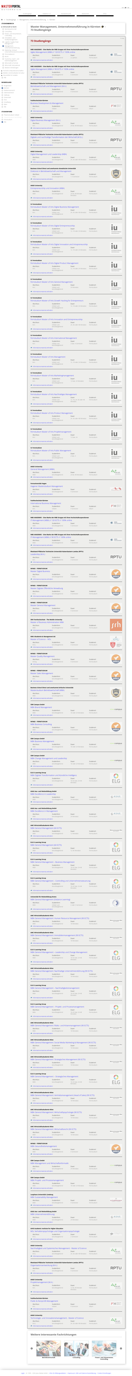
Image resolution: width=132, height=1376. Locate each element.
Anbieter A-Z (47, 14)
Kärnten (52, 20)
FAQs (105, 14)
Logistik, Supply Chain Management (12, 43)
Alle (5, 78)
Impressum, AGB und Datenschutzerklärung (82, 1373)
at (125, 8)
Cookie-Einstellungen (104, 1373)
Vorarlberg (7, 102)
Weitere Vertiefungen (11, 68)
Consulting (8, 31)
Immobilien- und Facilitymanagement (11, 39)
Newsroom (85, 14)
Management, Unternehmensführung (32, 20)
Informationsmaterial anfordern (42, 60)
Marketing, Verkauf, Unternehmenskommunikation (14, 51)
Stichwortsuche (66, 14)
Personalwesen (10, 54)
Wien (5, 104)
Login (22, 1373)
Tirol (5, 100)
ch (123, 8)
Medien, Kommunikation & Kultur (13, 73)
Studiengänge (11, 20)
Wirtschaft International (12, 65)
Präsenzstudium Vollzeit (11, 115)
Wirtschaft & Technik (11, 63)
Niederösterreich (9, 90)
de (128, 8)
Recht (6, 56)
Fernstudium (8, 120)
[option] (48, 1349)
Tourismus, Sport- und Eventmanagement (12, 60)
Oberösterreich (9, 93)
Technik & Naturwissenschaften (13, 71)
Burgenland (7, 86)
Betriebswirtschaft (10, 29)
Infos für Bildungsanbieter (57, 1373)
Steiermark (7, 97)
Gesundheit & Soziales (10, 75)
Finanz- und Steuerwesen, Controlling (13, 34)
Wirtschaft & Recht (9, 27)
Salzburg (6, 95)
